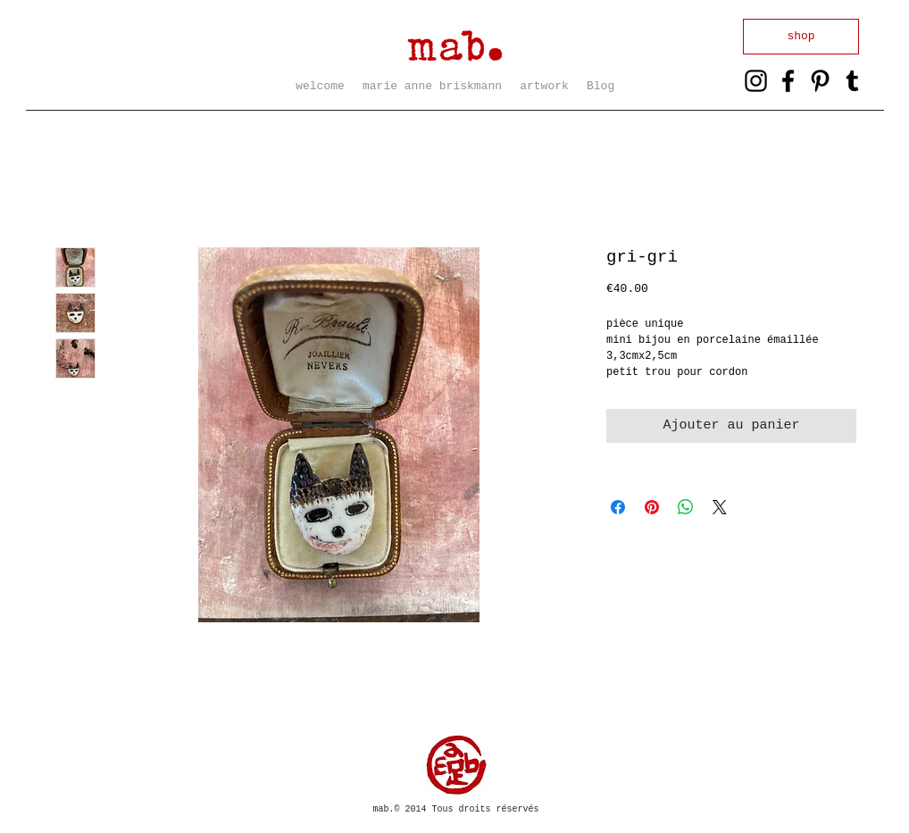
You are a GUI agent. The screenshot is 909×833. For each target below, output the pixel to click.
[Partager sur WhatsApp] (685, 507)
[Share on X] (719, 507)
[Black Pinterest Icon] (820, 81)
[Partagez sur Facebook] (618, 507)
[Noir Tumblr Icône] (852, 81)
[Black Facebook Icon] (788, 81)
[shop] (801, 36)
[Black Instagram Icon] (756, 81)
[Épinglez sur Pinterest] (652, 507)
